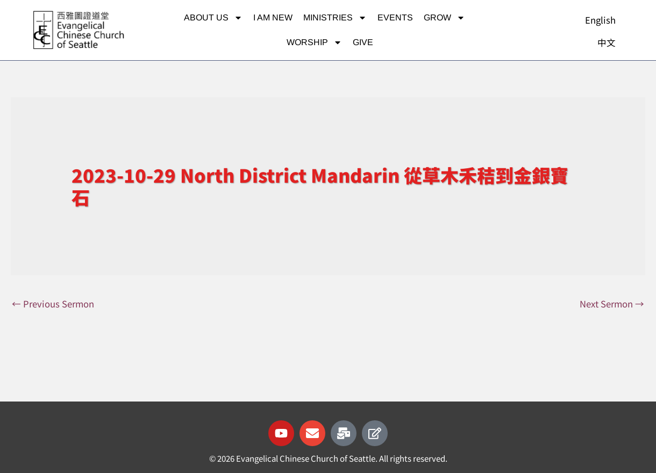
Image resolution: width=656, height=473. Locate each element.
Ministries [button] (335, 17)
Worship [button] (314, 42)
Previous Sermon (54, 304)
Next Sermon (611, 304)
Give (363, 42)
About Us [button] (213, 17)
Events (395, 17)
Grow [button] (444, 17)
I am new (273, 17)
